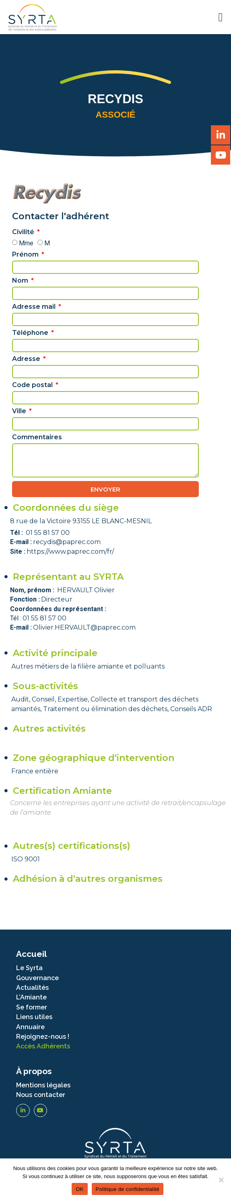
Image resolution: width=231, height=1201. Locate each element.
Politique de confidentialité (127, 1189)
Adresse (27, 359)
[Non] (221, 1180)
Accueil (31, 954)
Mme (26, 243)
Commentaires (37, 437)
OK (79, 1189)
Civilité (24, 232)
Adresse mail (34, 307)
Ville (20, 411)
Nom (21, 280)
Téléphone (31, 333)
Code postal (33, 385)
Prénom (26, 254)
